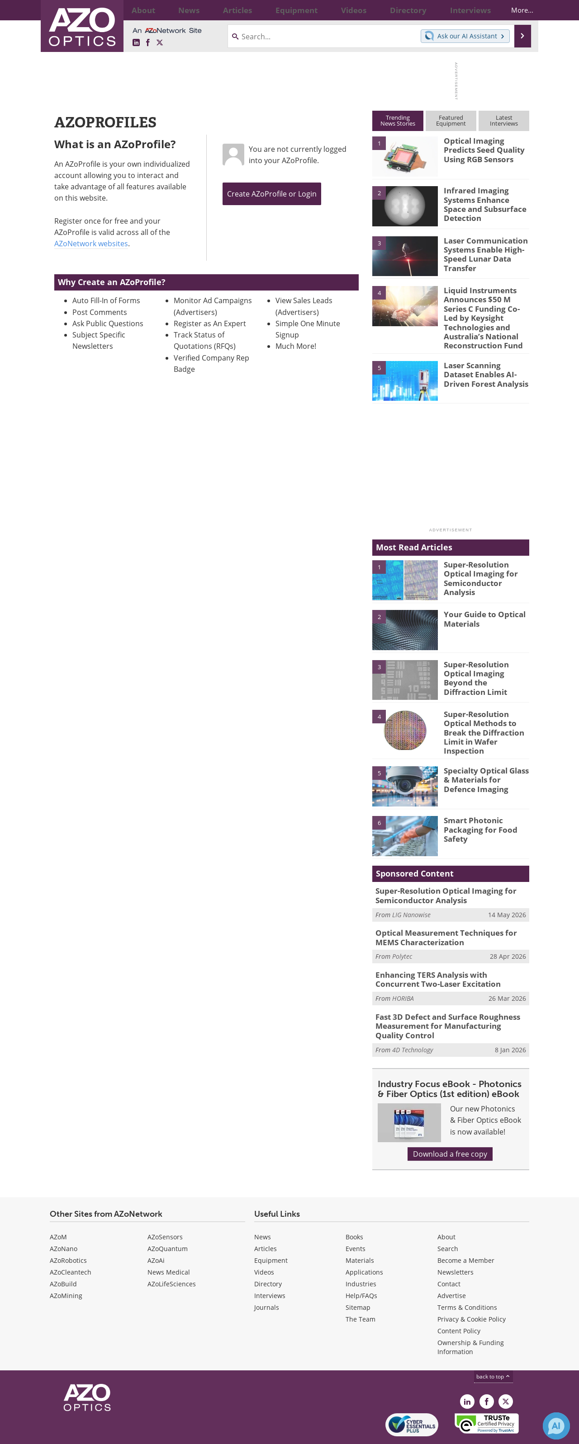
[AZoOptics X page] (159, 43)
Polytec (402, 931)
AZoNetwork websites (91, 243)
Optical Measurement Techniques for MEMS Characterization (450, 913)
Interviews (269, 1265)
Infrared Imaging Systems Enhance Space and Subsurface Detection (484, 202)
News (262, 1206)
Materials (360, 1229)
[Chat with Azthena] (556, 1425)
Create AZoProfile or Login (272, 194)
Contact (448, 1253)
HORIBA (403, 970)
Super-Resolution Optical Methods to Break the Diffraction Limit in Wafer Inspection (480, 714)
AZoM (58, 1206)
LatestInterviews (504, 120)
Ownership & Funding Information (470, 1316)
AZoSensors (165, 1206)
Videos (264, 1241)
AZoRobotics (68, 1229)
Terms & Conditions (467, 1276)
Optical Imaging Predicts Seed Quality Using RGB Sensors (486, 148)
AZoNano (63, 1218)
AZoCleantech (70, 1241)
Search (447, 1218)
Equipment (271, 1229)
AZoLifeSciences (171, 1253)
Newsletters (455, 1241)
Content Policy (458, 1300)
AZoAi (156, 1229)
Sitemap (358, 1276)
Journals (266, 1276)
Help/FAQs (361, 1265)
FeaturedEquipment (451, 120)
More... (514, 9)
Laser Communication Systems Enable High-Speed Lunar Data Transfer (481, 252)
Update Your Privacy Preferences (118, 1432)
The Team (360, 1288)
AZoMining (66, 1265)
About (446, 1206)
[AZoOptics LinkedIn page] (136, 43)
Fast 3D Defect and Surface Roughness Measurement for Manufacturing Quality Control (445, 997)
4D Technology (412, 1018)
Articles (265, 1218)
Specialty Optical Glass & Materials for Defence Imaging (486, 757)
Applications (364, 1241)
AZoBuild (63, 1253)
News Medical (168, 1241)
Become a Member (465, 1229)
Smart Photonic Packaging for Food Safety (476, 807)
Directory (268, 1253)
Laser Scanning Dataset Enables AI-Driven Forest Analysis (485, 357)
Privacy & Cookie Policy (471, 1288)
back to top (493, 1346)
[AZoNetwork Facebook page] (148, 43)
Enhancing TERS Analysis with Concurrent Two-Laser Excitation (446, 953)
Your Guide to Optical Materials (481, 602)
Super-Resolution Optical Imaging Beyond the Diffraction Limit (485, 656)
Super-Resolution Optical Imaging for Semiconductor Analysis (485, 556)
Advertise (451, 1265)
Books (354, 1206)
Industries (361, 1253)
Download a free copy (450, 1123)
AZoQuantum (167, 1218)
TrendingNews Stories (397, 120)
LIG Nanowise (411, 891)
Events (355, 1218)
